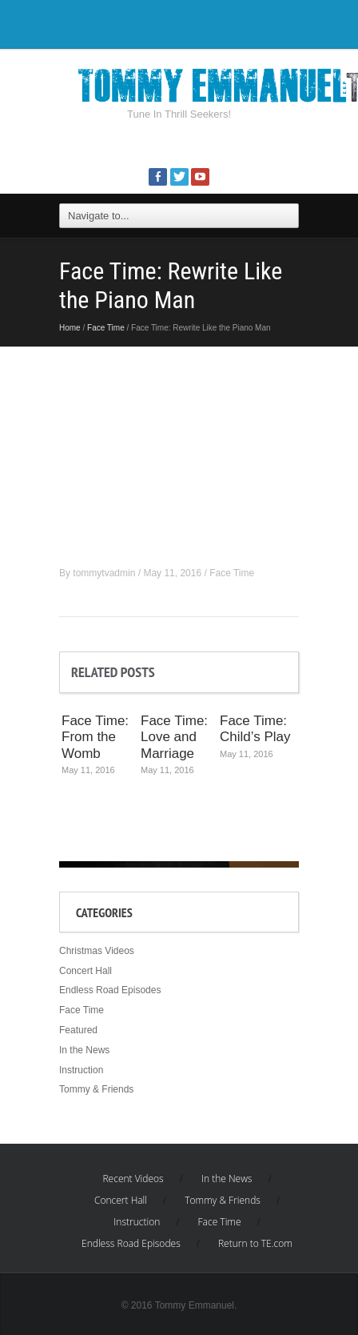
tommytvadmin (104, 573)
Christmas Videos (96, 950)
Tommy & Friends (96, 1089)
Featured (78, 1030)
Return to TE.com (255, 1243)
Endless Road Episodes (110, 990)
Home (70, 327)
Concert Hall (85, 970)
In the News (84, 1050)
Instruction (81, 1070)
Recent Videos (132, 1178)
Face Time (106, 327)
